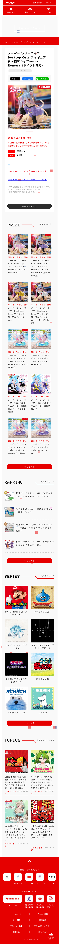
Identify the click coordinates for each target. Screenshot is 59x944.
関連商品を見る (29, 206)
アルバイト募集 (16, 926)
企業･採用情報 (37, 3)
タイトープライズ (20, 42)
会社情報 (16, 920)
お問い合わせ (42, 932)
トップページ (16, 914)
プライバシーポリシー (42, 926)
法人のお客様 (42, 914)
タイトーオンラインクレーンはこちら (27, 179)
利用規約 (16, 932)
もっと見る (29, 466)
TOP (5, 42)
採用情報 (42, 920)
